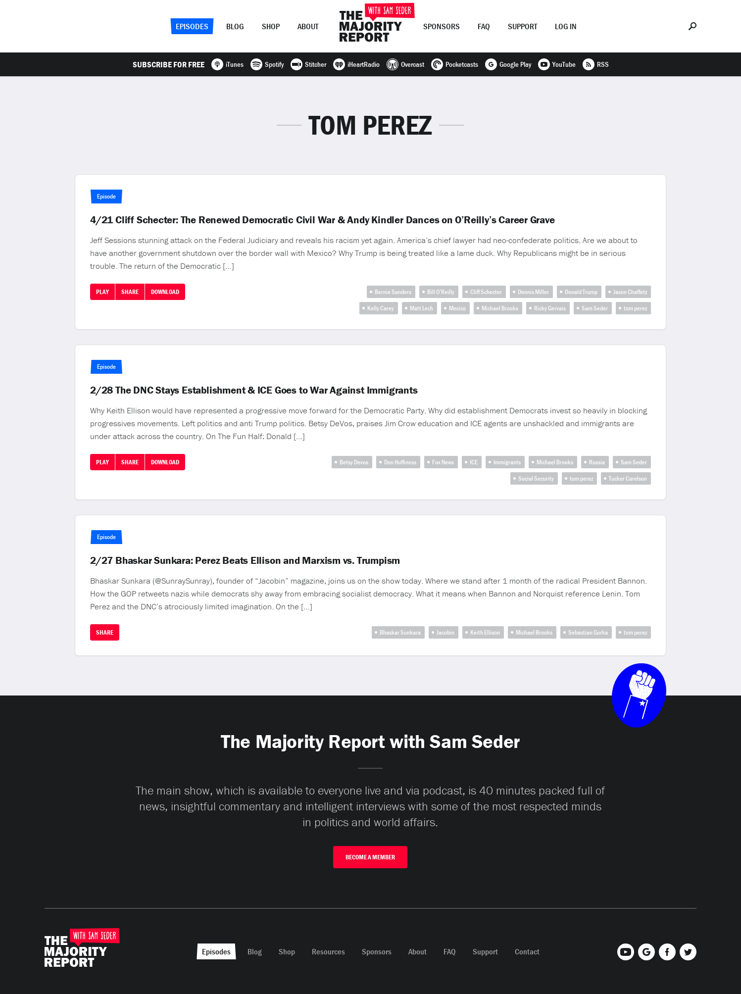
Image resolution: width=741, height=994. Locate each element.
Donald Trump (581, 292)
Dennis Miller (533, 292)
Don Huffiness (400, 462)
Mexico (457, 308)
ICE (474, 462)
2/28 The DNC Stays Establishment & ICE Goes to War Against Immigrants (254, 390)
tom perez (635, 308)
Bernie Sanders (393, 292)
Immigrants (507, 462)
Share (130, 292)
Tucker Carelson (628, 478)
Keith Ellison (485, 632)
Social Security (536, 478)
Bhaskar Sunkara (400, 632)
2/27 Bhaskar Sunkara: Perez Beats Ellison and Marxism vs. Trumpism (245, 560)
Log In (566, 26)
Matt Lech (421, 308)
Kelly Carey (380, 308)
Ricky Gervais (550, 308)
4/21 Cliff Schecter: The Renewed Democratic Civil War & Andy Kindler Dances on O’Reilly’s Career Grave (322, 220)
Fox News (443, 462)
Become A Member (370, 857)
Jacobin (445, 632)
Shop (271, 26)
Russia (597, 462)
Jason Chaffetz (630, 292)
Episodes (192, 26)
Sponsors (441, 26)
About (307, 26)
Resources (328, 951)
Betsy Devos (354, 462)
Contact (527, 951)
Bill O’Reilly (440, 292)
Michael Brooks (500, 308)
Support (522, 26)
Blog (235, 26)
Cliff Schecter (486, 292)
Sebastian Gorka (588, 632)
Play (102, 292)
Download (165, 292)
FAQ (484, 26)
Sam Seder (595, 308)
